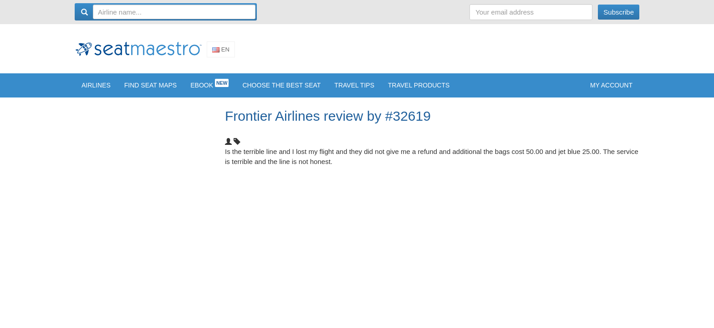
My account (611, 91)
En (221, 52)
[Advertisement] (473, 51)
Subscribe (618, 12)
